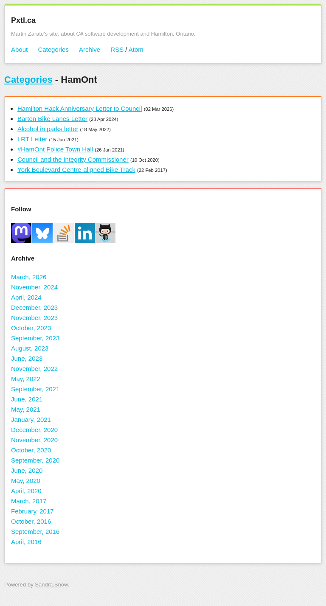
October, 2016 (31, 521)
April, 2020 (26, 490)
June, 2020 (26, 470)
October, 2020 (31, 450)
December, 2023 (34, 307)
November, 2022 (34, 368)
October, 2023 (31, 327)
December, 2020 (34, 429)
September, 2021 (35, 389)
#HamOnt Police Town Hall (55, 149)
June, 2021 (26, 399)
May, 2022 (25, 378)
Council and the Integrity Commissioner (73, 159)
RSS (117, 49)
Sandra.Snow (51, 584)
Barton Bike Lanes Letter (52, 118)
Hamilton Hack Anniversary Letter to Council (79, 108)
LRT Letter (32, 139)
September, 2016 (35, 531)
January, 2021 (31, 419)
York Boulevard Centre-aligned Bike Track (76, 169)
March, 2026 (28, 277)
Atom (136, 49)
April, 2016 (26, 541)
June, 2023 (26, 358)
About (19, 49)
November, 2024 (34, 287)
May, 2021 (25, 409)
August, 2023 (29, 348)
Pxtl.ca (23, 20)
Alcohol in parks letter (47, 128)
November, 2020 (34, 439)
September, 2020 (35, 460)
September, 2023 (35, 338)
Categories (53, 49)
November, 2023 (34, 317)
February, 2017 (32, 511)
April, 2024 (26, 297)
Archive (89, 49)
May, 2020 (25, 480)
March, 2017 (28, 501)
